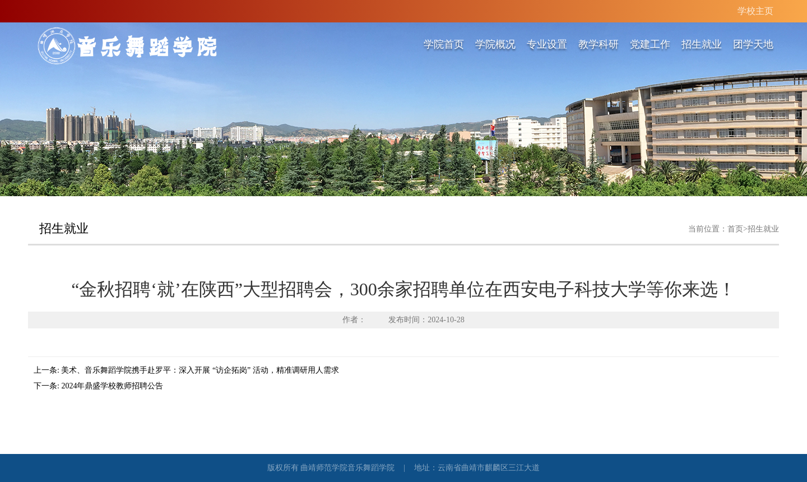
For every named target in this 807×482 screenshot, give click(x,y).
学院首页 (444, 44)
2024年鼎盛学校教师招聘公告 (112, 386)
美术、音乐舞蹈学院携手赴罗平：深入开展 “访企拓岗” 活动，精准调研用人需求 (199, 370)
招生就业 (701, 44)
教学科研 (598, 44)
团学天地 (753, 44)
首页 (735, 229)
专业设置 (547, 44)
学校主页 (755, 11)
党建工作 (650, 44)
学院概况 (495, 44)
